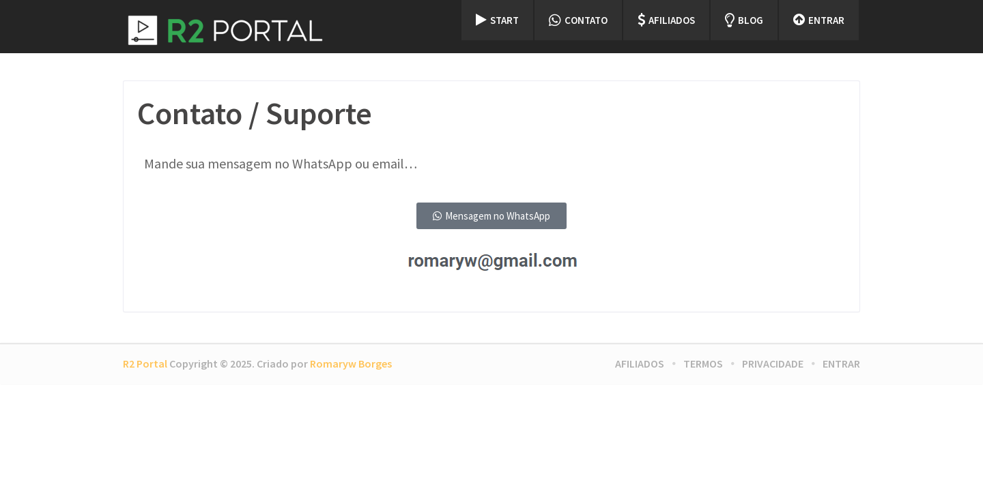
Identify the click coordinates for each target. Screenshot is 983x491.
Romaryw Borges (351, 363)
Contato (578, 20)
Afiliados (666, 20)
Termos (703, 363)
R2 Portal (145, 363)
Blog (744, 20)
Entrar (818, 20)
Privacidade (772, 363)
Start (497, 20)
